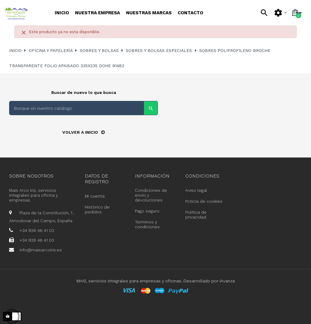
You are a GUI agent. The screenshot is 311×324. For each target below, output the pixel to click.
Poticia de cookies (204, 201)
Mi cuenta (94, 196)
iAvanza (227, 280)
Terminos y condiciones (147, 224)
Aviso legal (196, 190)
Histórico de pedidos (97, 209)
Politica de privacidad (196, 214)
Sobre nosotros (31, 176)
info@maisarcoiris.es (40, 249)
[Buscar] (83, 108)
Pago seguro (147, 211)
